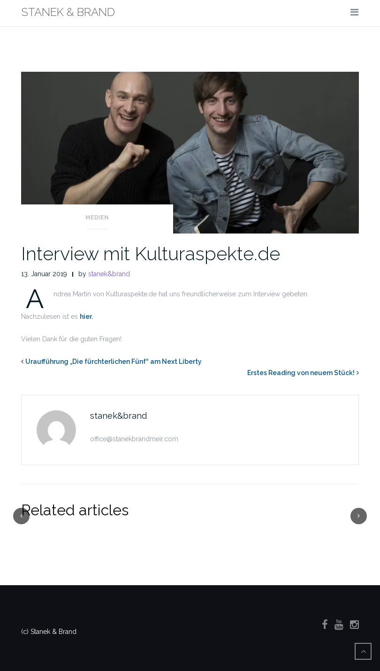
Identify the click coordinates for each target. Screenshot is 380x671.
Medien (97, 217)
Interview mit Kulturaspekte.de (150, 253)
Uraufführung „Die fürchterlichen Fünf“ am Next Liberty (113, 361)
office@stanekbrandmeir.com (134, 439)
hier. (86, 316)
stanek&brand (109, 274)
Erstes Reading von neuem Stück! (301, 373)
